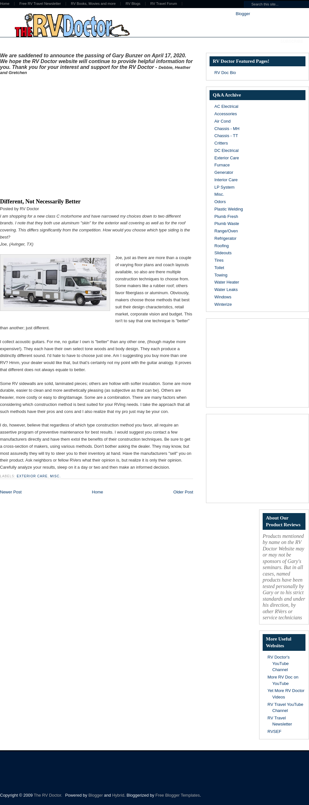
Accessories (225, 113)
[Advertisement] (60, 135)
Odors (220, 201)
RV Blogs (133, 3)
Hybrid (118, 795)
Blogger (243, 13)
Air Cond (222, 121)
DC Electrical (226, 150)
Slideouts (222, 252)
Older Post (183, 492)
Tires (218, 260)
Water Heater (226, 282)
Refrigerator (225, 238)
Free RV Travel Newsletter (40, 3)
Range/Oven (226, 231)
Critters (221, 143)
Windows (222, 297)
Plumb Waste (226, 223)
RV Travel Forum (163, 3)
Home (97, 492)
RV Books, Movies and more (93, 3)
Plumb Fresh (226, 216)
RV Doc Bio (225, 72)
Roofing (221, 245)
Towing (220, 275)
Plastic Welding (228, 209)
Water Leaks (226, 289)
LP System (224, 187)
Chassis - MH (226, 128)
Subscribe (291, 41)
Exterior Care (32, 476)
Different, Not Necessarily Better (40, 201)
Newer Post (11, 492)
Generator (223, 172)
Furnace (222, 165)
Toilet (219, 267)
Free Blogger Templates (177, 795)
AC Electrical (226, 106)
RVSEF (274, 731)
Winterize (223, 304)
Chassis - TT (226, 135)
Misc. (55, 476)
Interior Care (226, 179)
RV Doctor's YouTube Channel (278, 663)
